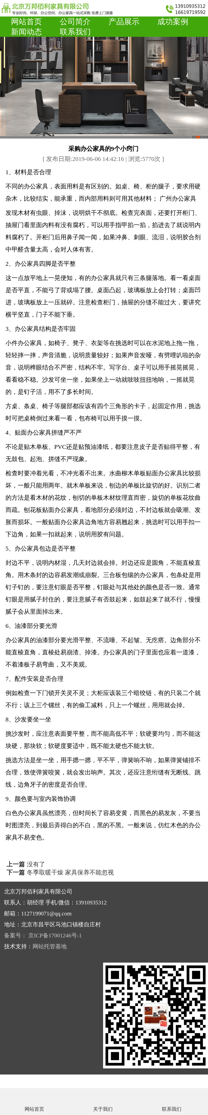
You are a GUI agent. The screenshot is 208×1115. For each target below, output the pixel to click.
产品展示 (124, 21)
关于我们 (103, 1108)
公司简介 (75, 21)
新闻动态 (26, 31)
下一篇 (16, 872)
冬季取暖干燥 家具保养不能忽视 (70, 872)
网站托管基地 (50, 946)
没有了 (36, 864)
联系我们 (75, 31)
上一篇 (16, 864)
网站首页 (26, 21)
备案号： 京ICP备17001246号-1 (43, 935)
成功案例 (172, 21)
